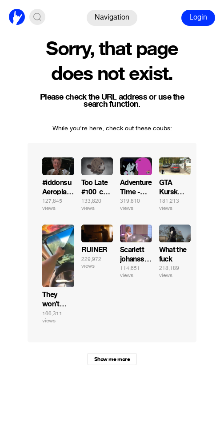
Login (198, 17)
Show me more (112, 359)
